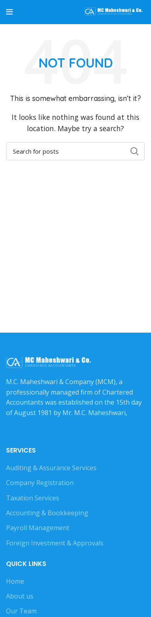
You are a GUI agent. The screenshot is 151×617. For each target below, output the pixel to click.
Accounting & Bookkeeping (47, 512)
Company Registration (40, 482)
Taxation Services (32, 498)
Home (15, 581)
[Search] (75, 151)
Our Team (21, 611)
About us (19, 596)
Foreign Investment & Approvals (54, 543)
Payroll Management (37, 527)
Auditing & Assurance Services (51, 467)
